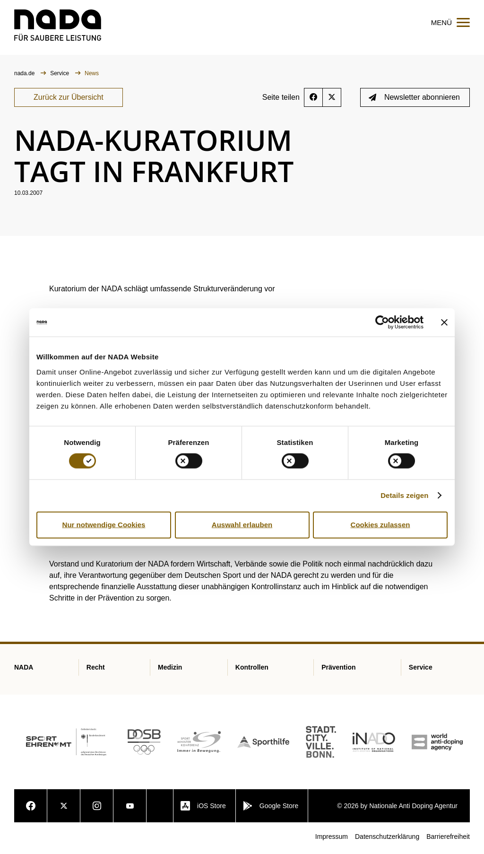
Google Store (271, 808)
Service (60, 76)
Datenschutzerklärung (387, 839)
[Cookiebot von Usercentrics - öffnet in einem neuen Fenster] (382, 322)
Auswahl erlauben (242, 525)
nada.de (25, 76)
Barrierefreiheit (448, 839)
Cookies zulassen (380, 525)
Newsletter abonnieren (414, 100)
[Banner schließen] (444, 322)
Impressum (331, 839)
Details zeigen (404, 495)
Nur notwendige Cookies (104, 525)
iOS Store (203, 808)
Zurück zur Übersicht (69, 100)
